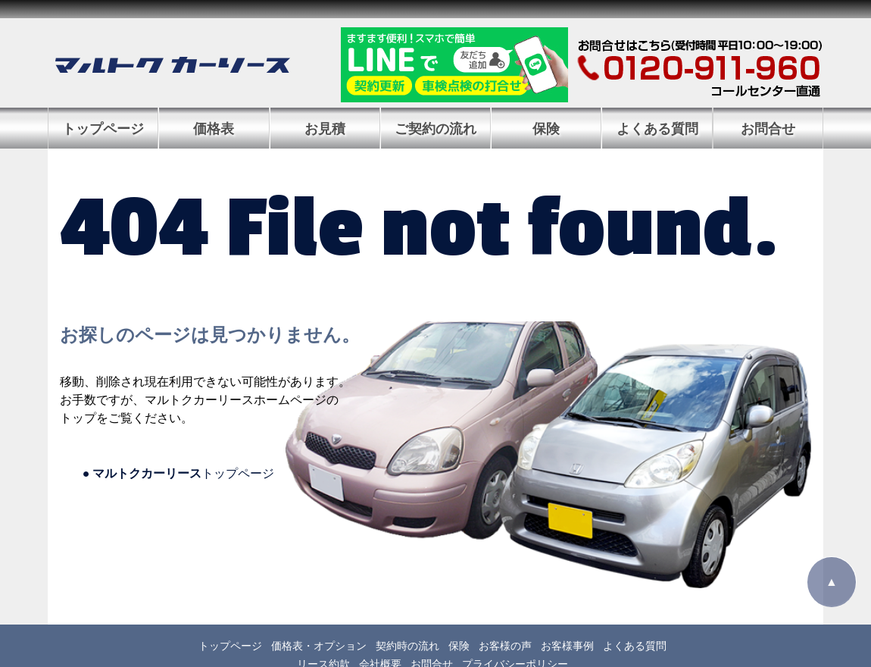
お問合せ (768, 128)
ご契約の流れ (435, 128)
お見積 (324, 128)
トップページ (103, 128)
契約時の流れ (407, 646)
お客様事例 (567, 646)
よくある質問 (657, 128)
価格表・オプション (319, 646)
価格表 (213, 128)
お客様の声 (505, 646)
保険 (546, 128)
